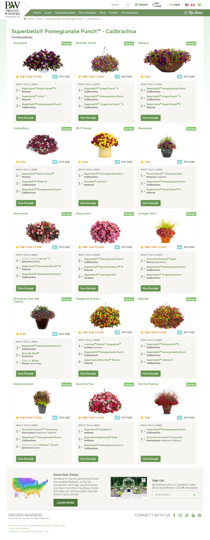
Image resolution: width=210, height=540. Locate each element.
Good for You (85, 384)
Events (113, 12)
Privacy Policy (59, 525)
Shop (102, 12)
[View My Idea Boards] (193, 13)
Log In (176, 4)
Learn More (65, 502)
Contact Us (13, 531)
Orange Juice (147, 213)
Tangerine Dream (88, 298)
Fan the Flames (148, 384)
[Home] (12, 10)
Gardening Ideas (65, 12)
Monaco (143, 43)
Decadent (20, 43)
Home (30, 18)
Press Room (25, 531)
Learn (48, 12)
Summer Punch (86, 43)
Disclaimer (37, 531)
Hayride (143, 298)
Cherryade (21, 213)
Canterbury (21, 128)
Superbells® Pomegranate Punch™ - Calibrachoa (73, 18)
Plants (39, 18)
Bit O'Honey (84, 128)
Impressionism (23, 384)
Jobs (46, 531)
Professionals (129, 12)
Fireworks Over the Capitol (26, 300)
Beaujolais (145, 128)
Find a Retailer (87, 12)
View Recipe (25, 118)
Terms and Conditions (19, 528)
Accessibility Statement (40, 525)
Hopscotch (83, 213)
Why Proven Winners (18, 525)
